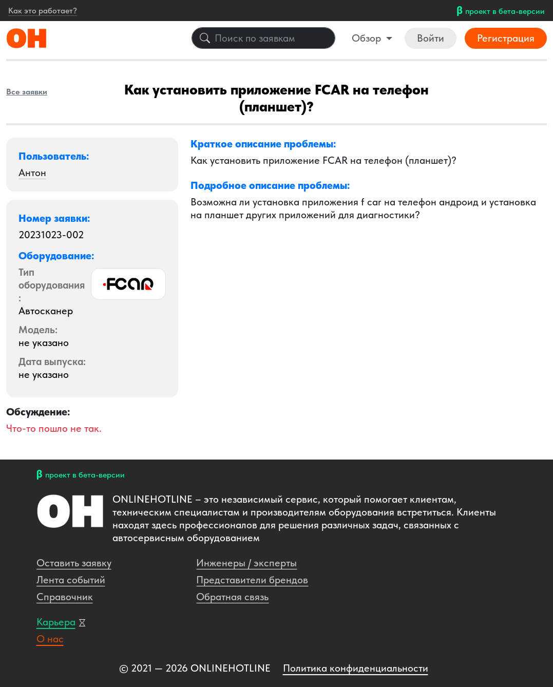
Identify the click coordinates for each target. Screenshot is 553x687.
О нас (50, 639)
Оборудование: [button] (56, 256)
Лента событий (70, 580)
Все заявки (26, 92)
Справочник (64, 596)
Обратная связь (232, 596)
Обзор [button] (368, 38)
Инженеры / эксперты (246, 563)
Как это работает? (42, 10)
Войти (430, 38)
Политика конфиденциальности (355, 668)
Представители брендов (252, 580)
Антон (32, 172)
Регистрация (506, 38)
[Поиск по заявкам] (263, 38)
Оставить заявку (73, 563)
